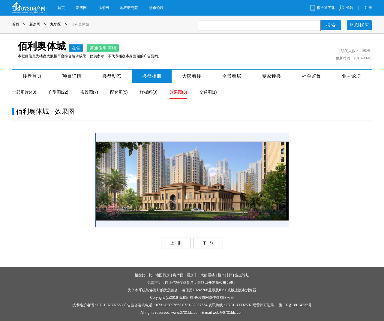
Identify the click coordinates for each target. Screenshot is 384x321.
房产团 (178, 275)
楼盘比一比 (144, 275)
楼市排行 (225, 275)
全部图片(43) (24, 92)
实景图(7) (89, 92)
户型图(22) (58, 92)
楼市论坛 (156, 8)
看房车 (192, 275)
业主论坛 (351, 76)
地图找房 (359, 25)
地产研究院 (129, 8)
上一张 (175, 243)
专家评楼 (271, 76)
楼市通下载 (326, 8)
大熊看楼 (191, 76)
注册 (368, 8)
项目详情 (72, 76)
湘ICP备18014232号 (295, 305)
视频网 (103, 8)
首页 (61, 8)
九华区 (55, 24)
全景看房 (231, 76)
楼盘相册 (151, 76)
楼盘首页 (32, 76)
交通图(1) (208, 92)
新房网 (81, 8)
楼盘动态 (112, 76)
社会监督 (311, 76)
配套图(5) (119, 92)
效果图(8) (178, 92)
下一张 (208, 243)
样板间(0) (149, 92)
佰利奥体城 (80, 24)
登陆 (349, 8)
